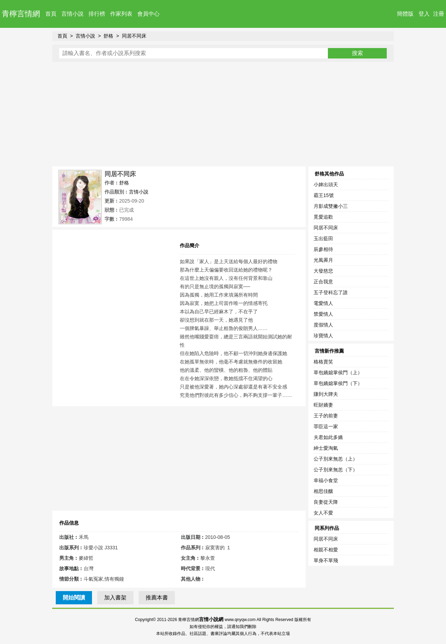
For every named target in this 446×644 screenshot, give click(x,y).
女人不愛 (323, 513)
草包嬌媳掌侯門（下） (338, 383)
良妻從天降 (326, 502)
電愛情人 (323, 303)
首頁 (50, 14)
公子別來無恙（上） (335, 459)
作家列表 (121, 14)
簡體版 (405, 14)
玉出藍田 (323, 238)
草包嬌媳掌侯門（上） (338, 372)
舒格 (108, 36)
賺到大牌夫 (326, 394)
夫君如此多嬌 (328, 437)
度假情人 (323, 325)
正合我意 (323, 281)
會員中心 (148, 14)
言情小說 (72, 14)
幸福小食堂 (326, 480)
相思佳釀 (323, 491)
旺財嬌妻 (323, 405)
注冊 (438, 14)
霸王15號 (324, 195)
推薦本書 (157, 597)
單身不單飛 (326, 560)
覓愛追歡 (323, 217)
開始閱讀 (74, 597)
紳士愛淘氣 (326, 448)
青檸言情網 (21, 13)
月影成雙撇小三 (331, 206)
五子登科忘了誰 (331, 292)
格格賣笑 (323, 361)
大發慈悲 (323, 271)
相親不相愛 (326, 549)
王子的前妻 (326, 415)
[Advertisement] (223, 114)
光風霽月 (323, 260)
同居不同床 (134, 36)
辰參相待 (323, 249)
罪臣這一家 (326, 426)
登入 (424, 14)
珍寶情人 (323, 335)
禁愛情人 (323, 314)
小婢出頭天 (326, 184)
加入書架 (115, 597)
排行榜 (97, 14)
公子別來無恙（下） (335, 469)
